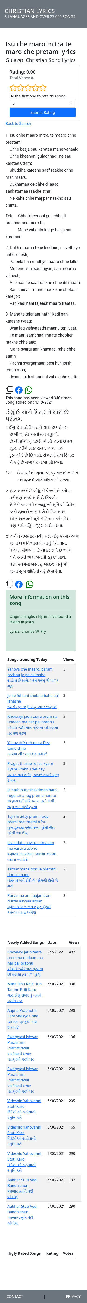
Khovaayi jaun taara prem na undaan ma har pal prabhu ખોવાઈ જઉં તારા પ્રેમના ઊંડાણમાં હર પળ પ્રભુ (25, 963)
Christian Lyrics (30, 11)
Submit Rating (42, 112)
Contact (14, 1296)
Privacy (73, 1296)
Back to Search (18, 123)
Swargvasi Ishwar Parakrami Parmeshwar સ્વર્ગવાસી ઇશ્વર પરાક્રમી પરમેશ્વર (22, 1048)
